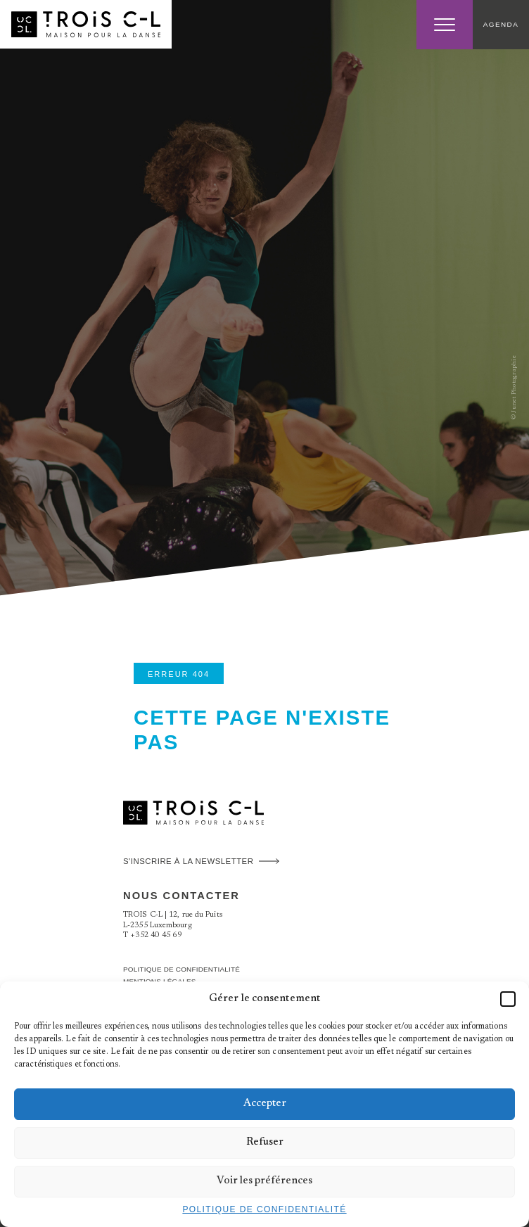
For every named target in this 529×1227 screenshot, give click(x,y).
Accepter (264, 1103)
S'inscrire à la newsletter (188, 861)
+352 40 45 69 (155, 935)
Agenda (500, 24)
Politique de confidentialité (264, 1209)
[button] (508, 999)
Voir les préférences (264, 1181)
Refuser (264, 1142)
